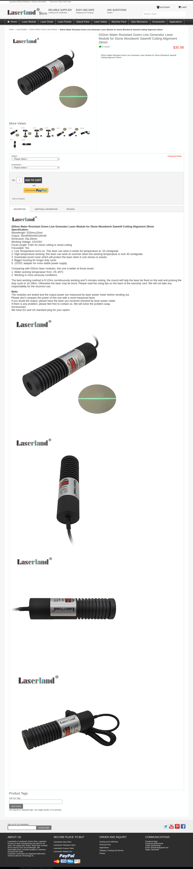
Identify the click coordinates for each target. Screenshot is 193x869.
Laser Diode (47, 22)
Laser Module (29, 22)
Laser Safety (100, 22)
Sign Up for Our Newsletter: (18, 824)
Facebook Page (151, 841)
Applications (175, 22)
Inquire (110, 13)
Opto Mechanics (139, 22)
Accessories (158, 22)
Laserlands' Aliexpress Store (65, 845)
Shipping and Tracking (84, 13)
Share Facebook (31, 199)
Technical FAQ (105, 845)
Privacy (102, 853)
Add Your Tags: (15, 798)
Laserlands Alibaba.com (63, 852)
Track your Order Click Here (60, 2)
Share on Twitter (37, 199)
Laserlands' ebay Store (62, 842)
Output (14, 156)
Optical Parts (82, 22)
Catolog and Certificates (58, 13)
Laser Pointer (65, 22)
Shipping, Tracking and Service (111, 850)
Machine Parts (119, 22)
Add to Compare (18, 199)
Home (12, 22)
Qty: (13, 180)
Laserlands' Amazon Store (64, 848)
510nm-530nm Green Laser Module (43, 30)
